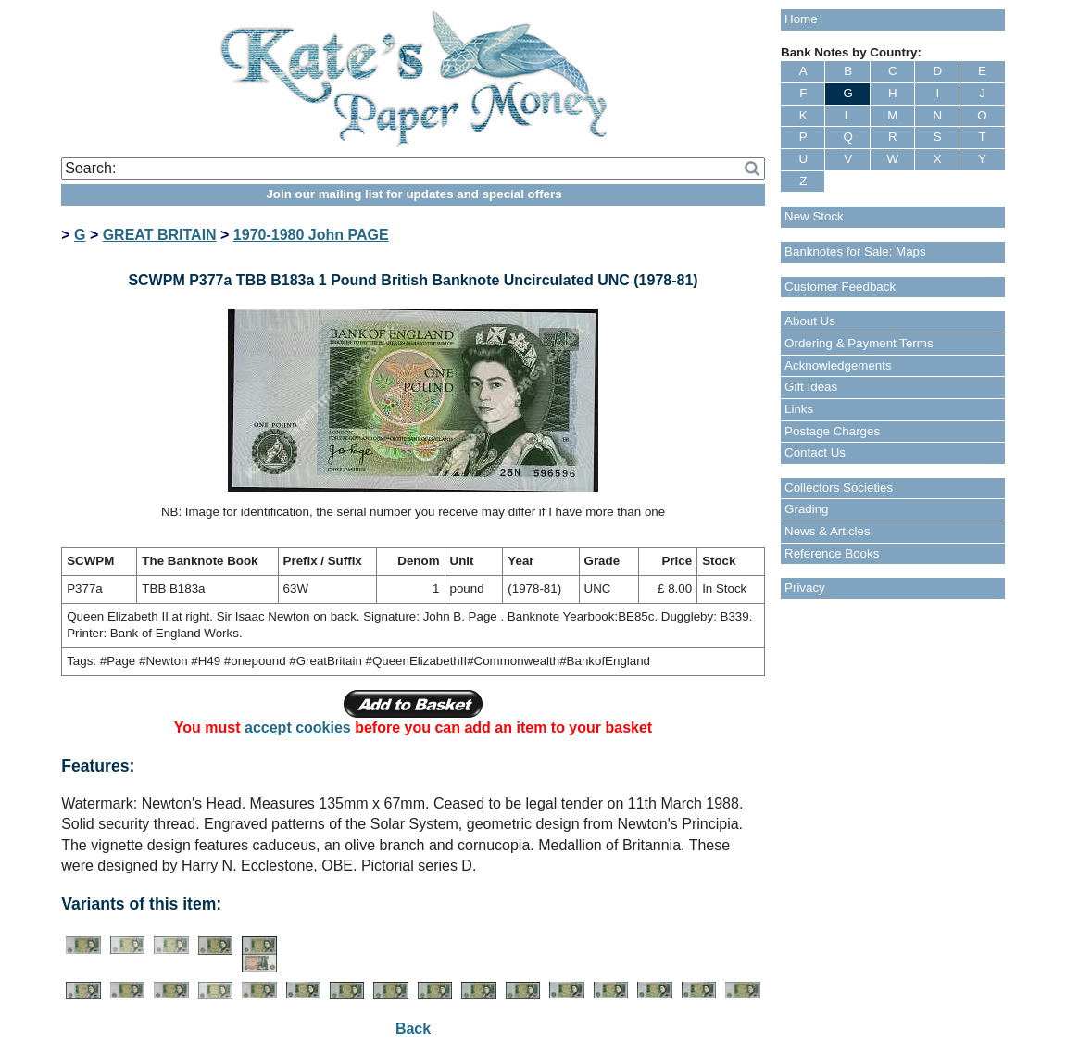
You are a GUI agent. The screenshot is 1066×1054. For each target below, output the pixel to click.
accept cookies (298, 727)
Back (413, 1028)
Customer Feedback (840, 287)
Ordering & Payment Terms (859, 343)
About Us (809, 321)
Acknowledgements (838, 365)
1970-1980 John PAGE (311, 235)
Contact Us (815, 452)
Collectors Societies (838, 488)
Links (798, 409)
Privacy (804, 588)
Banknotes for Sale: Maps (855, 251)
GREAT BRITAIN (160, 235)
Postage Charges (832, 431)
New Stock (814, 216)
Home (801, 19)
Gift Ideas (810, 387)
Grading (806, 509)
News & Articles (827, 531)
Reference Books (831, 553)
